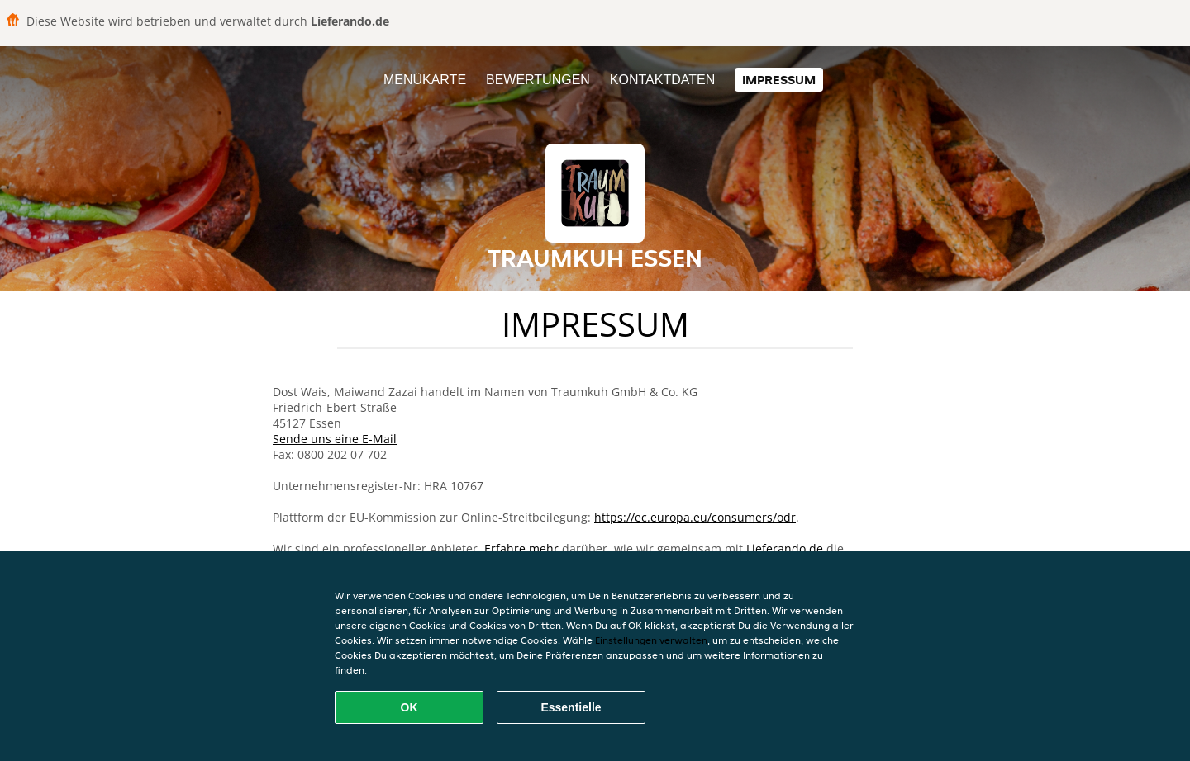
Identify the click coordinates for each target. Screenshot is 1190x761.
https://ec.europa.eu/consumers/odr (695, 517)
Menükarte (424, 80)
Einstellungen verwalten (651, 640)
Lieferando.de (784, 548)
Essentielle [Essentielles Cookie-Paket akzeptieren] (570, 707)
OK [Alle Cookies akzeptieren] (409, 707)
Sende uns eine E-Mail (335, 439)
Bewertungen (538, 80)
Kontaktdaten (662, 80)
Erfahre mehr (521, 548)
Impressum (779, 79)
